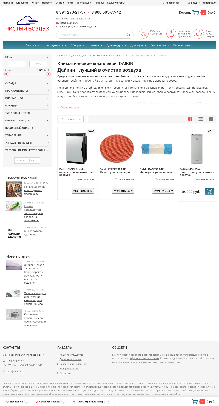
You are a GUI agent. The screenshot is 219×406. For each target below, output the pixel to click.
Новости (47, 2)
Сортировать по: (71, 119)
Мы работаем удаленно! (33, 232)
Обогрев (76, 45)
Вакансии (65, 373)
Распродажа (181, 45)
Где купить (22, 2)
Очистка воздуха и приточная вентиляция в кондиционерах (35, 299)
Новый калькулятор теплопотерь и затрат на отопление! (33, 213)
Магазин (8, 2)
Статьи (60, 2)
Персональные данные (72, 363)
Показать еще (68, 107)
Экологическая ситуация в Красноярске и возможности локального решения (34, 273)
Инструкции (84, 2)
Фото (70, 2)
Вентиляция (158, 45)
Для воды (136, 45)
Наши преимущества (71, 354)
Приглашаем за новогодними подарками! (34, 190)
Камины (94, 45)
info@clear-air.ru (69, 22)
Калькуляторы (116, 2)
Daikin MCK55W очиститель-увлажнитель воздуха (197, 172)
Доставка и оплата (70, 359)
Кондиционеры (54, 45)
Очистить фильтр (27, 160)
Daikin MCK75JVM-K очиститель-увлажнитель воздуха (76, 172)
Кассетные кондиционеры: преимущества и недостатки (35, 320)
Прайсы (99, 2)
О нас (35, 2)
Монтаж (31, 45)
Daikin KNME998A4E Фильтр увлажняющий (114, 171)
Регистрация (208, 2)
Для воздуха (115, 45)
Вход (192, 2)
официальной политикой (144, 358)
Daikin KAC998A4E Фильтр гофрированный (156, 171)
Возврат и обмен (69, 368)
